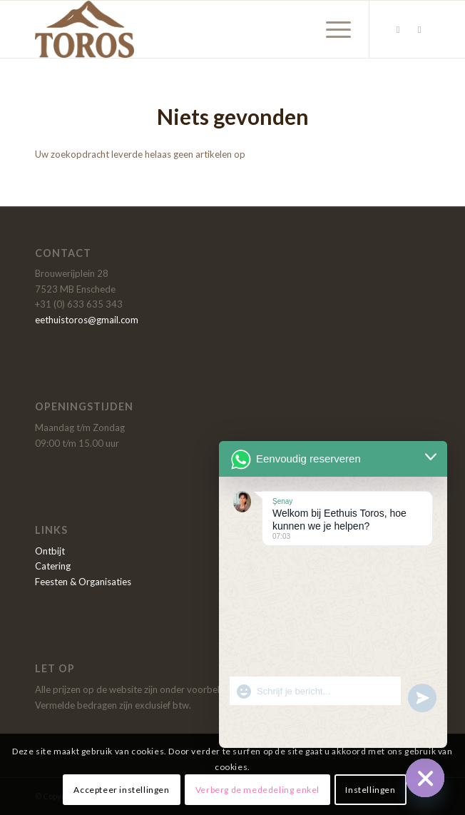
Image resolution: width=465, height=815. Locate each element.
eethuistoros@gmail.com (86, 319)
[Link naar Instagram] (419, 30)
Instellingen (370, 789)
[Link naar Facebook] (398, 30)
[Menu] (331, 29)
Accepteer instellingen (121, 789)
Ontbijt (50, 551)
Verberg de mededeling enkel (257, 789)
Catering (53, 566)
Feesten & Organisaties (83, 581)
